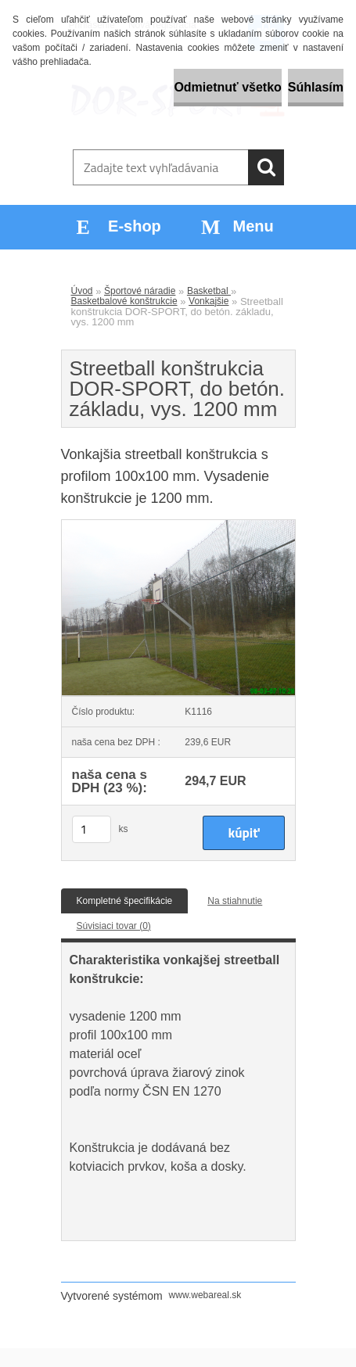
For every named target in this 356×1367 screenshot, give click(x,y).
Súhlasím (315, 87)
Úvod (82, 290)
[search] (266, 167)
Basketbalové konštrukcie (124, 301)
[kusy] (91, 829)
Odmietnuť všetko (227, 87)
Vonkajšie (208, 301)
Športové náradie (139, 290)
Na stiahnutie (234, 900)
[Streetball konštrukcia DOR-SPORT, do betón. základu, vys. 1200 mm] (178, 524)
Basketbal (209, 290)
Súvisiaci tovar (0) (114, 925)
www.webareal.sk (205, 1295)
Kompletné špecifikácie (125, 900)
